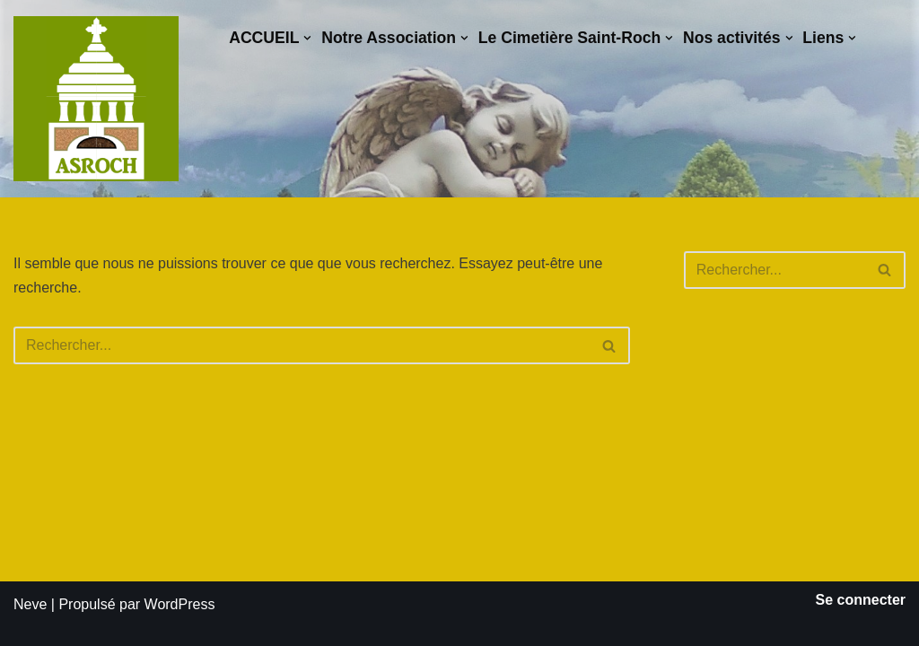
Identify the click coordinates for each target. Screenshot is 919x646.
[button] (307, 38)
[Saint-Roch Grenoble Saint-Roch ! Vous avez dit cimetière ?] (96, 98)
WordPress (179, 604)
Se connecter (861, 599)
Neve (30, 604)
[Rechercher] (301, 345)
